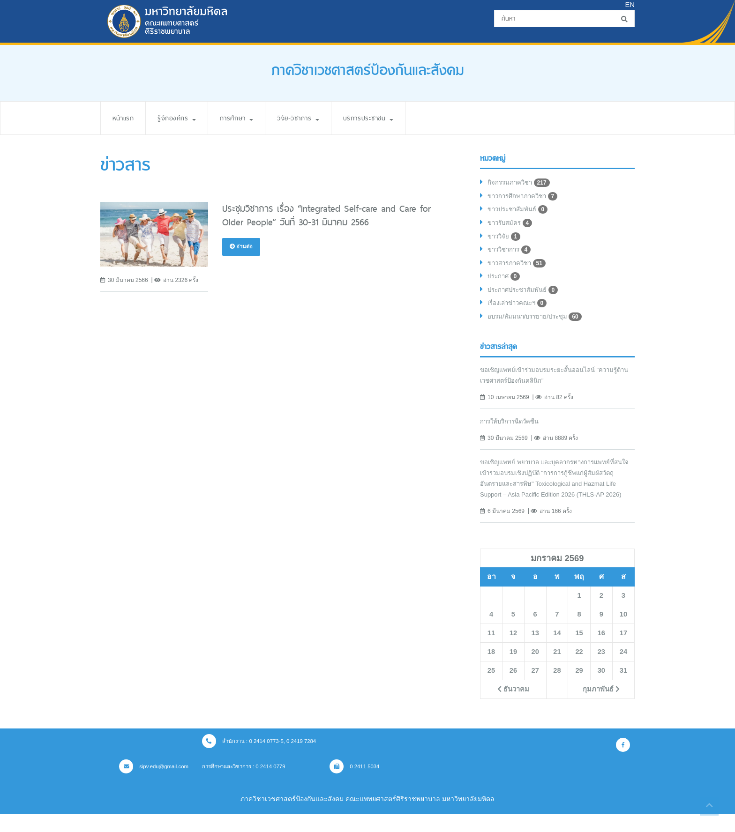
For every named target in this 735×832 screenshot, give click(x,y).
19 (513, 670)
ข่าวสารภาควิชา (519, 268)
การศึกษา (246, 117)
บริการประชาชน (388, 117)
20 (535, 670)
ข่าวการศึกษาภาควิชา (525, 197)
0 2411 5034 (366, 784)
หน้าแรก (124, 117)
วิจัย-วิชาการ (313, 117)
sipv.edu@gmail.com (155, 784)
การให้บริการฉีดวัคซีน (512, 428)
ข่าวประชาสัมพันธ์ (520, 212)
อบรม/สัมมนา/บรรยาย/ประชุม (538, 324)
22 (579, 670)
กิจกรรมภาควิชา (520, 183)
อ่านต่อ (242, 247)
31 (623, 688)
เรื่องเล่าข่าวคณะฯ (520, 310)
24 (623, 670)
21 (557, 670)
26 (513, 688)
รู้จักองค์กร (182, 117)
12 (513, 651)
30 (601, 688)
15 (579, 651)
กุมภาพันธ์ (601, 707)
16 (601, 651)
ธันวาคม (513, 707)
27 (535, 688)
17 (623, 651)
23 (601, 670)
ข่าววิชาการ (511, 254)
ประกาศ (505, 282)
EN (629, 5)
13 (535, 651)
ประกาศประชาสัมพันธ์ (526, 296)
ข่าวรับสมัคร (512, 226)
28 (557, 688)
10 (623, 632)
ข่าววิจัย (505, 240)
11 (491, 651)
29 (579, 688)
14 (557, 651)
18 (491, 670)
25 (491, 688)
